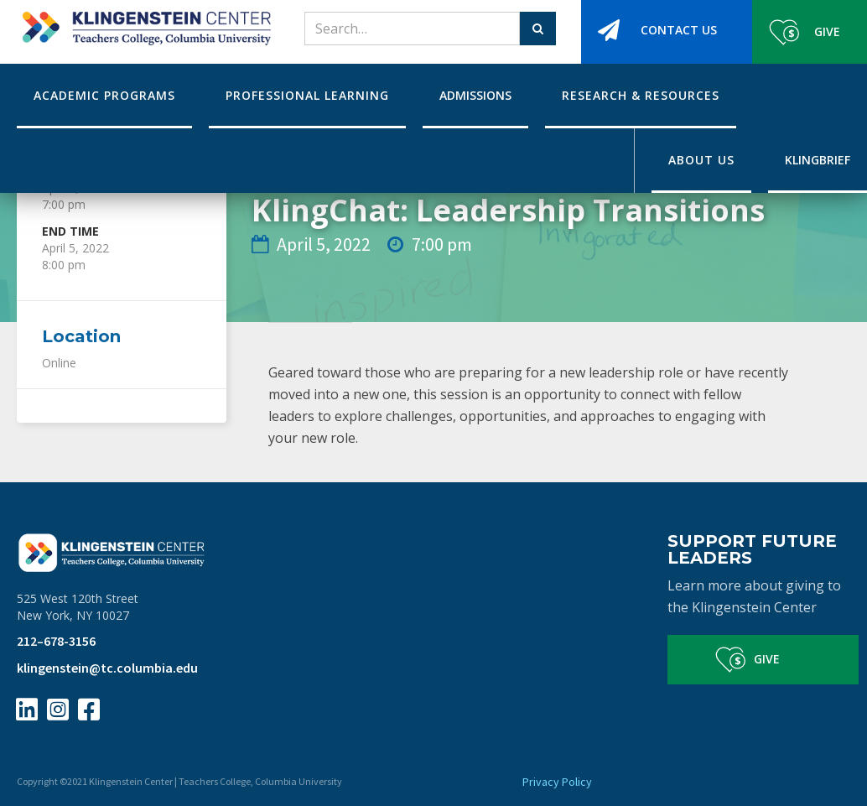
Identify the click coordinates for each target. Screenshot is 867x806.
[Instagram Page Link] (57, 709)
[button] (104, 96)
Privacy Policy (557, 781)
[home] (144, 22)
